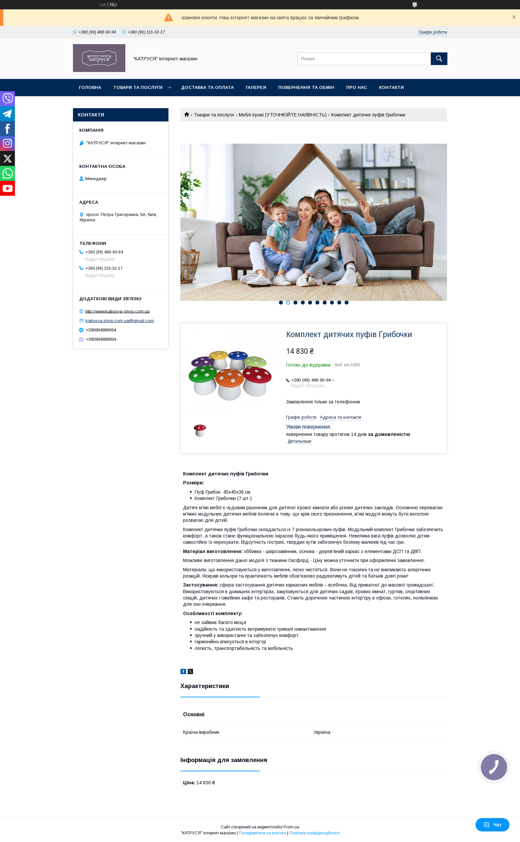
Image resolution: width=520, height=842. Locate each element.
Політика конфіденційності (314, 833)
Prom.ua (291, 827)
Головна (90, 87)
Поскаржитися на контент (262, 833)
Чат (492, 825)
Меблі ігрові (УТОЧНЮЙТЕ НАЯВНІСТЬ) (283, 114)
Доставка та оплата (207, 87)
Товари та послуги (137, 87)
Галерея (256, 87)
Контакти (391, 87)
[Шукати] (439, 58)
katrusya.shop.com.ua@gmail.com (120, 320)
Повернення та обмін (306, 87)
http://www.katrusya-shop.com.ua (117, 311)
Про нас (356, 87)
